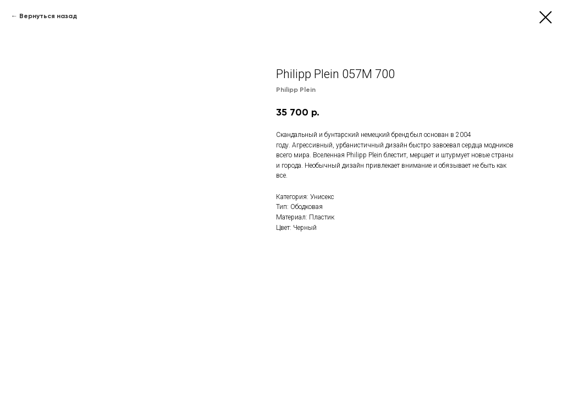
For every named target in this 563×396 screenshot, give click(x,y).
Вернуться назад (48, 16)
